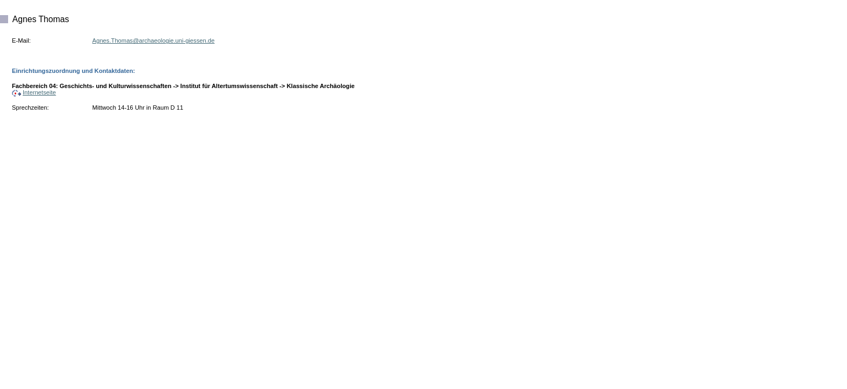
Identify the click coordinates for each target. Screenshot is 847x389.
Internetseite (34, 92)
